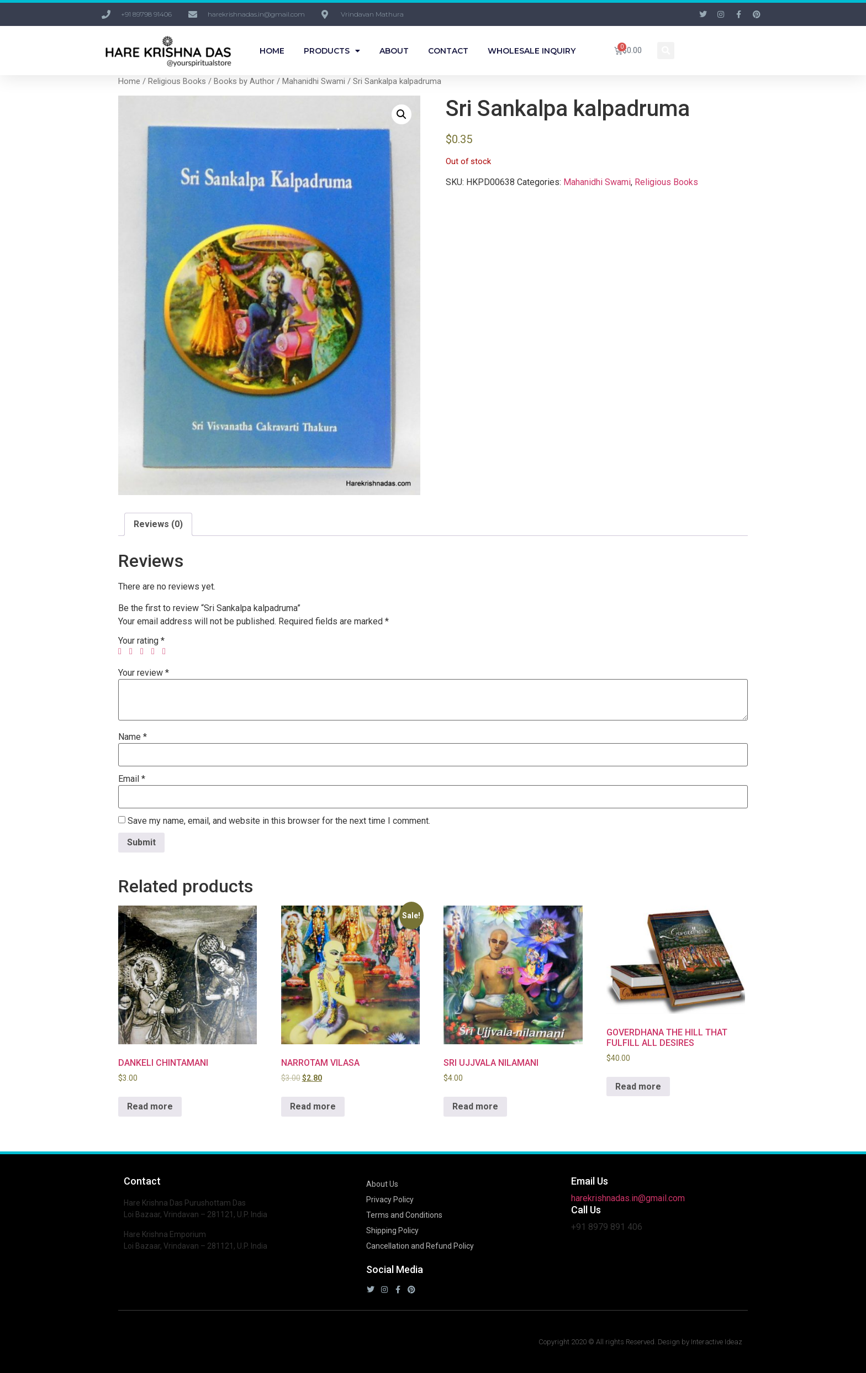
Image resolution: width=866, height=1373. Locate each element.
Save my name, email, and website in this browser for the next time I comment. (279, 821)
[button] (665, 50)
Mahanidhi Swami (313, 81)
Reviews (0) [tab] (158, 524)
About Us (382, 1184)
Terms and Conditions (404, 1215)
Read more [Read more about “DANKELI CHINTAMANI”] (150, 1106)
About (394, 51)
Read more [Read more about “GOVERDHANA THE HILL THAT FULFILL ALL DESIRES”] (638, 1086)
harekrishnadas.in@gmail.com (628, 1198)
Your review (143, 673)
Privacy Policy (390, 1199)
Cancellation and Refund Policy (420, 1246)
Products (332, 50)
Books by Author (244, 81)
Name (132, 737)
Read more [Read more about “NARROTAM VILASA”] (313, 1106)
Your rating (141, 640)
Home (272, 51)
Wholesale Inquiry (531, 51)
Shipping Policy (392, 1230)
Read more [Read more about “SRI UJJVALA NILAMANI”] (475, 1106)
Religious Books (177, 81)
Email (131, 779)
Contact (448, 51)
